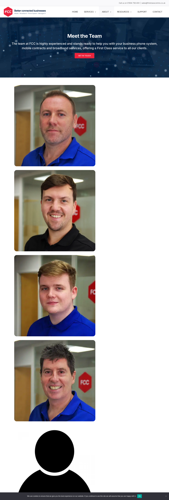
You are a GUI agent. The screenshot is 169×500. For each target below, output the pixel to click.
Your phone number (55, 289)
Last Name (92, 258)
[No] (166, 496)
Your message (52, 346)
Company (50, 303)
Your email (51, 274)
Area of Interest (53, 331)
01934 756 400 (133, 3)
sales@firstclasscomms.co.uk (153, 3)
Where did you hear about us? (60, 317)
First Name (51, 258)
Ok (139, 496)
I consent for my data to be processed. (64, 368)
